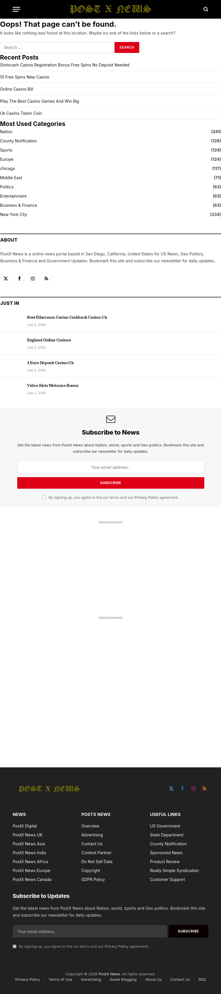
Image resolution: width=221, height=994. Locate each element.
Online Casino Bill (16, 89)
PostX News (109, 974)
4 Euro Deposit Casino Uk (50, 362)
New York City (13, 214)
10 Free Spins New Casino (24, 76)
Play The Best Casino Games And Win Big (39, 101)
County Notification (18, 140)
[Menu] (16, 9)
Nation (6, 131)
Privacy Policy (146, 497)
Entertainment (13, 196)
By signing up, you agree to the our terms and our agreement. (110, 497)
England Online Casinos (49, 340)
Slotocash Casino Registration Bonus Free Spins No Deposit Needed (64, 64)
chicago (7, 168)
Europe (7, 159)
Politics (7, 186)
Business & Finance (18, 205)
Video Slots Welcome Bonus (52, 385)
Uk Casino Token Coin (21, 113)
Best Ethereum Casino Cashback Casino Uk (67, 317)
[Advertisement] (110, 566)
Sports (6, 150)
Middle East (11, 177)
